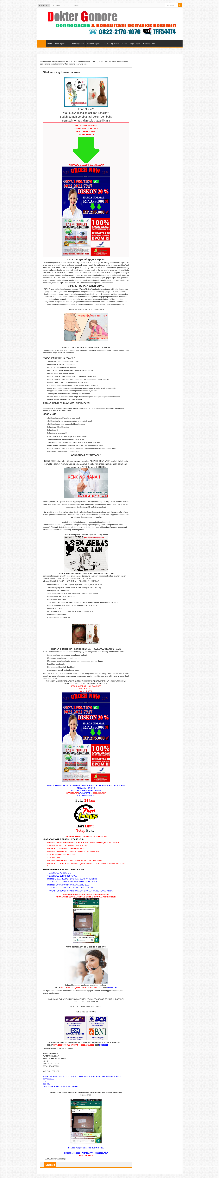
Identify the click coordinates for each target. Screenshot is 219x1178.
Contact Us (78, 5)
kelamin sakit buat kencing (58, 427)
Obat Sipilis (60, 44)
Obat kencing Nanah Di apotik (115, 44)
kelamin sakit (52, 430)
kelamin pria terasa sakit (57, 433)
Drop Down (56, 5)
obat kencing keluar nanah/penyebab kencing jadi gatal (69, 421)
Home (41, 43)
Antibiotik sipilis (93, 44)
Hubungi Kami (149, 44)
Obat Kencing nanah (76, 44)
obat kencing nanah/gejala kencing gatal (63, 418)
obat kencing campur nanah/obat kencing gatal (66, 424)
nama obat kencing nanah (99, 522)
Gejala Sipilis (135, 44)
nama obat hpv (60, 1159)
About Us (67, 5)
